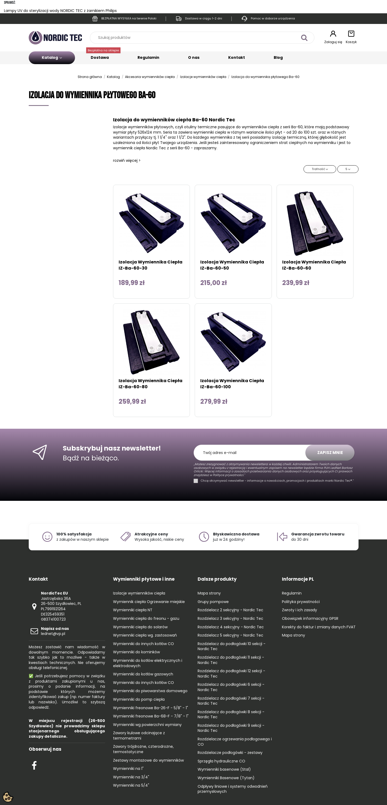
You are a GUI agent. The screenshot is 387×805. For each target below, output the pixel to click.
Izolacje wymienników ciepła (139, 593)
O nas (193, 57)
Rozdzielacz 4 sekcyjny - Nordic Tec (231, 627)
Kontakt (236, 57)
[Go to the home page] (55, 37)
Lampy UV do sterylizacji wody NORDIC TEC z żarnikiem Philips (60, 10)
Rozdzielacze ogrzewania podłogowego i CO (235, 742)
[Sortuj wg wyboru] (319, 169)
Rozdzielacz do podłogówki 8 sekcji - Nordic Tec (231, 714)
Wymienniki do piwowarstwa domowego (150, 690)
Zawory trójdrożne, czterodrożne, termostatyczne (143, 749)
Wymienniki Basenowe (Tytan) (226, 778)
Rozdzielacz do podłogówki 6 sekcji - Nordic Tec (231, 687)
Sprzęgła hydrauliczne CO (221, 761)
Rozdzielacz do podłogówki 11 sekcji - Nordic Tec (231, 660)
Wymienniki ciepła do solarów (140, 627)
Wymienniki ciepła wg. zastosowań (145, 635)
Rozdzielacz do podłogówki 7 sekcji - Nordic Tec (231, 701)
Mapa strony (209, 593)
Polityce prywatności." (228, 475)
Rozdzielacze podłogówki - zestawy (230, 752)
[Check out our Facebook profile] (34, 765)
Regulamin (148, 57)
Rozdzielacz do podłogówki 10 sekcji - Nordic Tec (231, 646)
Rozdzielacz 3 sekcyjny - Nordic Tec (230, 618)
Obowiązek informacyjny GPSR (310, 618)
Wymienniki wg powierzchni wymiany (147, 724)
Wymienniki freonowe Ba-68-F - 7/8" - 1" (151, 716)
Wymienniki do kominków (136, 652)
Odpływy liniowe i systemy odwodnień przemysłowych (233, 789)
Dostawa (103, 55)
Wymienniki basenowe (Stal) (224, 769)
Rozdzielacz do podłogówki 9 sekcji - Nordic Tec (231, 728)
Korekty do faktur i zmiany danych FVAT (319, 627)
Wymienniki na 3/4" (131, 777)
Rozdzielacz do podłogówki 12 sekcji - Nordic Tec (231, 673)
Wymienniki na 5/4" (131, 785)
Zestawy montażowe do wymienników (148, 760)
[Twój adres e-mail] (252, 453)
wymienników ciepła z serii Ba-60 (272, 127)
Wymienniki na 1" (128, 768)
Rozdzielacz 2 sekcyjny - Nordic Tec (230, 610)
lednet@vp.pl (55, 631)
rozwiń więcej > (127, 160)
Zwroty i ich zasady (299, 610)
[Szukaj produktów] (304, 38)
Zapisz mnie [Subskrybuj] (330, 452)
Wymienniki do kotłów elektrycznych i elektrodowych (147, 663)
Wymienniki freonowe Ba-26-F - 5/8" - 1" (150, 708)
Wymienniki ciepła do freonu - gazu (146, 618)
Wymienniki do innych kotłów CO (143, 643)
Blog (278, 57)
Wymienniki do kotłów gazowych (143, 674)
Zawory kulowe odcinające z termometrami (139, 735)
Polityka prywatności (301, 601)
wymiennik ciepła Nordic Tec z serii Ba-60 (151, 148)
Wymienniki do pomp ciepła (139, 699)
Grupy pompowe (213, 601)
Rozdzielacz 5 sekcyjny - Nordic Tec (230, 635)
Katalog (52, 57)
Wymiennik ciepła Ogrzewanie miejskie (149, 601)
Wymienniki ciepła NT (132, 610)
